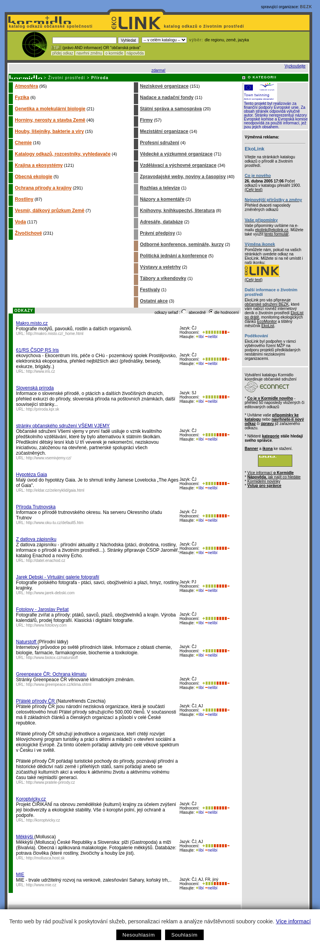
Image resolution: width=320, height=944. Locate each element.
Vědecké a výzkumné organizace (176, 154)
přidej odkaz (62, 53)
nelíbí (211, 337)
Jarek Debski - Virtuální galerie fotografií (57, 577)
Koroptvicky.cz (31, 799)
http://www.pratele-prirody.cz (50, 782)
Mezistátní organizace (164, 131)
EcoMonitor (267, 321)
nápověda (135, 53)
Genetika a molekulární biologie (50, 109)
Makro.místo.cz (32, 323)
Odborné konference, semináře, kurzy (182, 244)
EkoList (267, 326)
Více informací (293, 921)
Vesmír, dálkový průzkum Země (49, 210)
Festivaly (150, 289)
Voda (20, 222)
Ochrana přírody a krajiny (43, 188)
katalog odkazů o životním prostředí (204, 26)
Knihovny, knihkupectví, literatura (177, 210)
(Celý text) (254, 190)
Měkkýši (25, 837)
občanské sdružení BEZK (267, 304)
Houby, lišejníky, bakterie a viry (49, 131)
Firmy (146, 120)
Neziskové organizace (164, 86)
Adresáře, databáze (161, 222)
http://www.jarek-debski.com (50, 593)
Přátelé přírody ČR (36, 701)
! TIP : (56, 48)
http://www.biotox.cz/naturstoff (52, 657)
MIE (20, 874)
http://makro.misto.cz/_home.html (55, 333)
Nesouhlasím (139, 935)
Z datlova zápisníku (36, 539)
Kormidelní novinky (263, 481)
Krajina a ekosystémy (39, 165)
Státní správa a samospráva (171, 109)
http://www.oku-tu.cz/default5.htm (55, 523)
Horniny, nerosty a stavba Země (50, 120)
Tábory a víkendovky (163, 278)
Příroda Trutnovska (35, 507)
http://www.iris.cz (40, 371)
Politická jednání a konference (173, 256)
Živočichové (28, 233)
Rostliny (24, 199)
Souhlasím (184, 935)
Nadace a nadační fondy (167, 97)
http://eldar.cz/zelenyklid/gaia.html (55, 490)
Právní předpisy (157, 233)
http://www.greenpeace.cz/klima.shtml (58, 684)
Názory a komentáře (162, 199)
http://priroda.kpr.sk (42, 409)
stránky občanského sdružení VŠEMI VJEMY (63, 426)
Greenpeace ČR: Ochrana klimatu (51, 674)
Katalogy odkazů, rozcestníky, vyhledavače (62, 154)
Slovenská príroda (35, 388)
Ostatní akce (154, 301)
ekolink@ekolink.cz (271, 230)
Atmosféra (26, 86)
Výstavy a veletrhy (160, 267)
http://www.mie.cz (41, 885)
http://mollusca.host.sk (45, 858)
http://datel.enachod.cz (46, 560)
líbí (200, 337)
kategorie (270, 436)
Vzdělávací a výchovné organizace (178, 165)
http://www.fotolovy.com (46, 625)
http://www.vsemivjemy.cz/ (48, 458)
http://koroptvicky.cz (43, 820)
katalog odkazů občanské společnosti (49, 26)
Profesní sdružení (160, 142)
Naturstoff (26, 642)
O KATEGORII (262, 77)
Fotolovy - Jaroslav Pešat (42, 609)
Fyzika (22, 97)
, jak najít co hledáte (274, 477)
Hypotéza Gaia (31, 474)
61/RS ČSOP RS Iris (37, 350)
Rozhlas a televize (160, 188)
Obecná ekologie (33, 176)
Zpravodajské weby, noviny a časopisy (183, 176)
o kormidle (114, 53)
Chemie (23, 142)
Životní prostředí (66, 78)
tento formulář (277, 234)
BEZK (306, 7)
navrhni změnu (89, 53)
